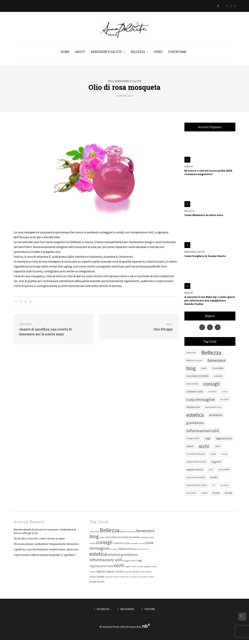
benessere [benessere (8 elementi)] (216, 360)
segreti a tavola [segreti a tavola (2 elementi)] (194, 469)
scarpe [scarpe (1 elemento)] (224, 454)
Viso (110, 81)
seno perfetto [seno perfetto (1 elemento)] (224, 469)
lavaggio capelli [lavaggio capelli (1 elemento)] (192, 438)
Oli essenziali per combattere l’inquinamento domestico (46, 544)
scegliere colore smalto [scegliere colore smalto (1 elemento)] (196, 461)
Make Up (188, 167)
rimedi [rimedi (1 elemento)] (213, 454)
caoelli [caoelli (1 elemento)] (204, 368)
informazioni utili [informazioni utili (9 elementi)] (202, 430)
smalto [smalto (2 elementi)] (214, 477)
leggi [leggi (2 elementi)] (207, 438)
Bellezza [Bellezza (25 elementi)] (211, 353)
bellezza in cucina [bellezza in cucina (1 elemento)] (194, 360)
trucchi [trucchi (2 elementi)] (228, 493)
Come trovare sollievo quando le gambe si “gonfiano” (45, 555)
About (80, 52)
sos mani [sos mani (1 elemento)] (224, 485)
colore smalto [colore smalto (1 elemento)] (192, 383)
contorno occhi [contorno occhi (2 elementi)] (194, 391)
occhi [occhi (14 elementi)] (204, 446)
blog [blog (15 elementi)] (191, 368)
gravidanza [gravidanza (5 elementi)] (194, 422)
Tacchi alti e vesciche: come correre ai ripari (39, 538)
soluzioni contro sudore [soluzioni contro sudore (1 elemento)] (196, 485)
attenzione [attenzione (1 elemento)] (191, 352)
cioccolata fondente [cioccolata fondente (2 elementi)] (197, 376)
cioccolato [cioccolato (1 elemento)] (218, 376)
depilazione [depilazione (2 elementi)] (193, 407)
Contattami (177, 52)
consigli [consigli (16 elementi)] (211, 384)
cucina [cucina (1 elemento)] (224, 391)
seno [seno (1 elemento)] (211, 469)
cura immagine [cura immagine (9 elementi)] (200, 399)
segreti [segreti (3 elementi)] (216, 462)
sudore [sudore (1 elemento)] (204, 493)
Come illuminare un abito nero (203, 215)
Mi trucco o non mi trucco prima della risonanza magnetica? (208, 172)
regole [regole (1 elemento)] (217, 446)
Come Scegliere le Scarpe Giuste (205, 256)
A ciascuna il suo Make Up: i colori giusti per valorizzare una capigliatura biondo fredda (209, 300)
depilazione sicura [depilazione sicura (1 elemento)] (213, 407)
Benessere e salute (106, 52)
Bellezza (138, 52)
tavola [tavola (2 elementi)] (216, 493)
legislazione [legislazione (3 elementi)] (224, 438)
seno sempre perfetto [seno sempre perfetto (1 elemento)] (195, 477)
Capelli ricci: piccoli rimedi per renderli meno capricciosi (46, 549)
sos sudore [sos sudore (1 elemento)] (191, 493)
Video (158, 52)
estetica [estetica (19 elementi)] (195, 415)
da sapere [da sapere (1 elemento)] (224, 399)
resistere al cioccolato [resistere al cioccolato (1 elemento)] (195, 454)
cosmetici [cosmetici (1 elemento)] (212, 391)
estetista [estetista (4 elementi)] (215, 415)
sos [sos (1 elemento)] (213, 485)
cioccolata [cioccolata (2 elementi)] (217, 368)
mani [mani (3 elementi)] (189, 446)
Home (65, 52)
